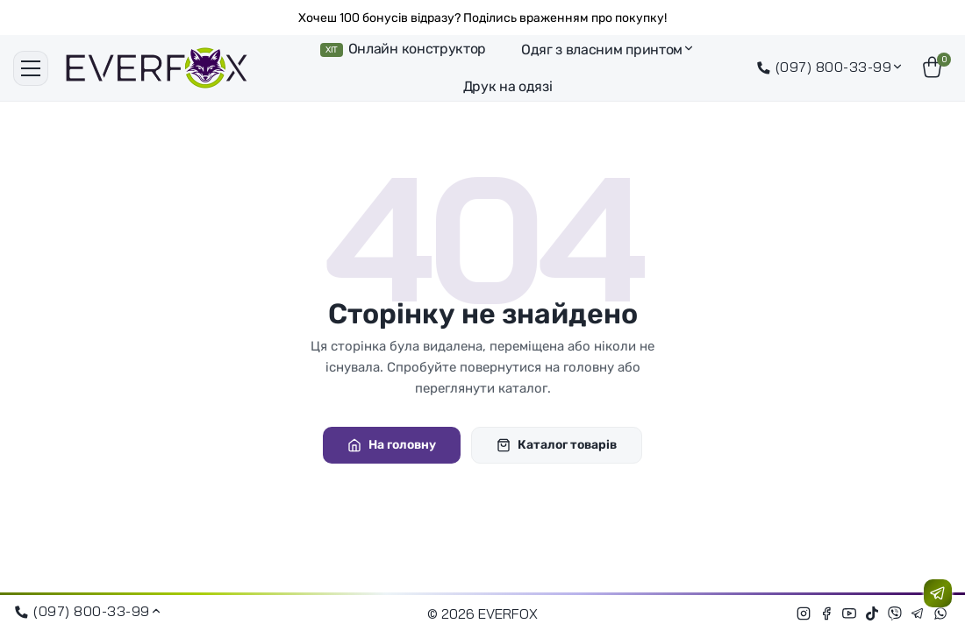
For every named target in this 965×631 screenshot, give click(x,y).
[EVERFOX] (156, 68)
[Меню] (30, 68)
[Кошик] (934, 68)
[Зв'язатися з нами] (938, 593)
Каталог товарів (557, 444)
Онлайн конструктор (403, 48)
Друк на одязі (508, 86)
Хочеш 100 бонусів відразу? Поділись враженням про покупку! (482, 18)
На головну (391, 444)
